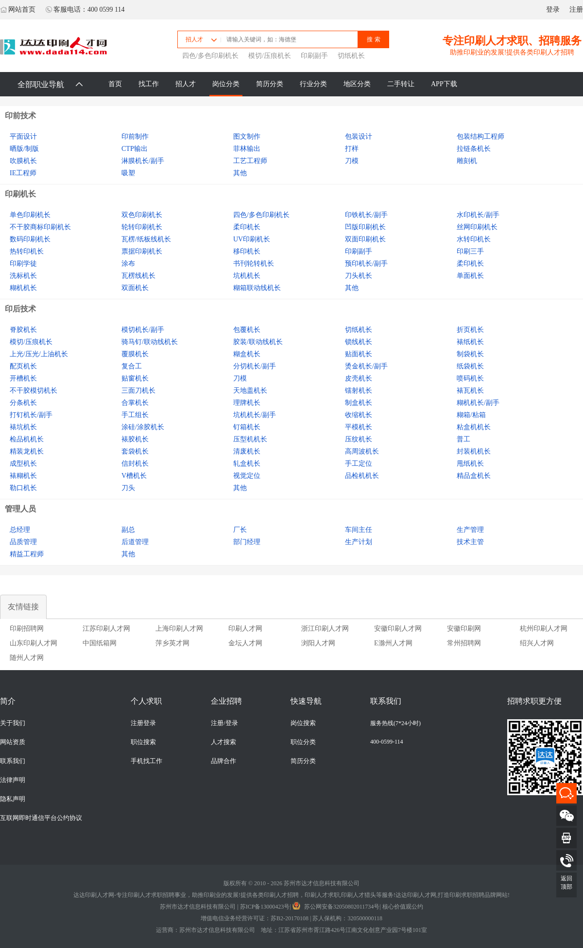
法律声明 (12, 780)
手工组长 (135, 415)
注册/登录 (224, 723)
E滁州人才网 (393, 643)
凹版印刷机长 (365, 227)
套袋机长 (135, 451)
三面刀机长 (138, 390)
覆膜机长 (135, 354)
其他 (240, 173)
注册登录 (143, 723)
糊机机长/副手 (478, 402)
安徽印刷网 (464, 628)
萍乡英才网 (172, 643)
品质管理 (23, 542)
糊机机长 (23, 288)
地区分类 (357, 84)
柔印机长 (246, 227)
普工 (463, 439)
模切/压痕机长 (269, 55)
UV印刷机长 (251, 239)
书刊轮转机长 (253, 263)
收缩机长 (358, 415)
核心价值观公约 (402, 906)
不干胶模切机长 (33, 390)
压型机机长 (250, 439)
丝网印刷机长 (477, 227)
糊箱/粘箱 (471, 415)
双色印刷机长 (141, 215)
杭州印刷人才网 (543, 628)
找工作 (148, 84)
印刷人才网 (245, 628)
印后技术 (20, 309)
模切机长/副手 (142, 329)
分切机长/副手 (254, 366)
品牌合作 (223, 761)
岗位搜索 (303, 723)
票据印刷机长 (141, 251)
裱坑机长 (23, 427)
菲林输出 (246, 148)
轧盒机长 (246, 463)
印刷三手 (470, 251)
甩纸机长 (470, 463)
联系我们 (12, 761)
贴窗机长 (135, 378)
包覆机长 (246, 329)
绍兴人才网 (537, 643)
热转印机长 (27, 251)
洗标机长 (23, 275)
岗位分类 (226, 84)
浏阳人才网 (318, 643)
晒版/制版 (24, 148)
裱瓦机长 (470, 390)
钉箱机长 (246, 427)
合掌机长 (135, 402)
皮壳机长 (358, 378)
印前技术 (20, 115)
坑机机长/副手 (254, 415)
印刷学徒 (23, 263)
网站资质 (12, 742)
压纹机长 (358, 439)
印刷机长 (20, 194)
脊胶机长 (23, 329)
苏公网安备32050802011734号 (336, 906)
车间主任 (358, 529)
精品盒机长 (474, 475)
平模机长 (358, 427)
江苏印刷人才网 (106, 628)
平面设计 (23, 136)
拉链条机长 (474, 148)
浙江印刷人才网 (325, 628)
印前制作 (135, 136)
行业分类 (313, 84)
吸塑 (128, 173)
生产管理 (470, 529)
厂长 (240, 529)
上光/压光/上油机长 (39, 354)
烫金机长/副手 (366, 366)
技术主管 (470, 542)
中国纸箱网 (100, 643)
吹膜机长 (23, 160)
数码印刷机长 (30, 239)
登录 (553, 9)
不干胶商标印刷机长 (40, 227)
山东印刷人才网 (33, 643)
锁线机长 (358, 342)
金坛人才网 (245, 643)
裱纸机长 (470, 342)
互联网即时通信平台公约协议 (41, 818)
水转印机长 (474, 239)
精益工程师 (27, 554)
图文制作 (246, 136)
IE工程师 (23, 173)
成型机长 (23, 463)
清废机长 (246, 451)
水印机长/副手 (478, 215)
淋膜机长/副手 (142, 160)
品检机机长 (362, 475)
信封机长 (135, 463)
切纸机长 (351, 55)
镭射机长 (358, 390)
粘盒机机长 (474, 427)
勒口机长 (23, 488)
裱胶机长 (135, 439)
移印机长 (246, 251)
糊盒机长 (246, 354)
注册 (576, 9)
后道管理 (135, 542)
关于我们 (12, 723)
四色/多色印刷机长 (210, 55)
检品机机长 (27, 439)
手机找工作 (146, 761)
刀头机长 (358, 275)
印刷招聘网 (27, 628)
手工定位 (358, 463)
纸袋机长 (470, 366)
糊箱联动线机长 (257, 288)
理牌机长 (246, 402)
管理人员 (20, 509)
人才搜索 (223, 742)
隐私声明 (12, 799)
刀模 (352, 160)
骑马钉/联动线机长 (149, 342)
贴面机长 (358, 354)
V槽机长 (134, 475)
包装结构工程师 (480, 136)
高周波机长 (362, 451)
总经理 (20, 529)
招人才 (185, 84)
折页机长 (470, 329)
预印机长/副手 (366, 263)
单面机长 (470, 275)
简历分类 (269, 84)
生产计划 (358, 542)
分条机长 (23, 402)
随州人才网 (27, 657)
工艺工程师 (250, 160)
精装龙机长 (27, 451)
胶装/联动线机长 (258, 342)
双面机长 (135, 288)
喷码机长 (470, 378)
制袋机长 (470, 354)
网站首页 (17, 9)
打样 (352, 148)
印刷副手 (314, 55)
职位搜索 (143, 742)
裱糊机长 (23, 475)
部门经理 (246, 542)
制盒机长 (358, 402)
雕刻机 (467, 160)
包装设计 (358, 136)
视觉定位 (246, 475)
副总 (128, 529)
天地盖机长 (250, 390)
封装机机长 (474, 451)
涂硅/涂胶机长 (142, 427)
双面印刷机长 (365, 239)
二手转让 (400, 84)
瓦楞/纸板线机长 (146, 239)
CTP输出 (134, 148)
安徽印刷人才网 (398, 628)
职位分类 (303, 742)
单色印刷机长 (30, 215)
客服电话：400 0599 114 (84, 9)
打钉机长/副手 (31, 415)
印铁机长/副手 (366, 215)
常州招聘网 (464, 643)
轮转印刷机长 (141, 227)
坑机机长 (246, 275)
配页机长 (23, 366)
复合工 (131, 366)
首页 (115, 84)
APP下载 (444, 84)
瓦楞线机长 (138, 275)
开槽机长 (23, 378)
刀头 (128, 488)
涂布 (128, 263)
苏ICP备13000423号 (265, 906)
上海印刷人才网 (179, 628)
